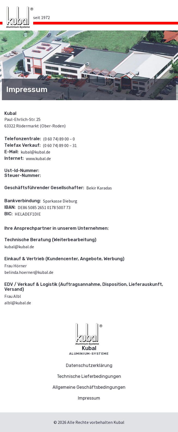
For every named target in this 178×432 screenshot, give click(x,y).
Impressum (89, 398)
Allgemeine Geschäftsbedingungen (89, 387)
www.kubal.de (38, 158)
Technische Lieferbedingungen (89, 376)
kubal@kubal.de (35, 152)
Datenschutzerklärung (89, 365)
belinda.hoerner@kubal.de (28, 272)
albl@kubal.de (17, 302)
